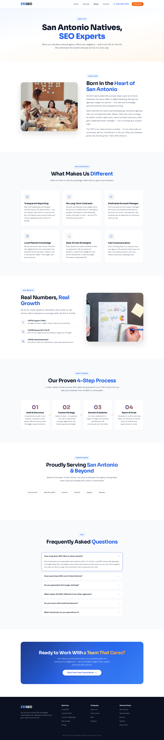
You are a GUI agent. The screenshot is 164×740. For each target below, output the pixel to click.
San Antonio (124, 709)
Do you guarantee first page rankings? (82, 588)
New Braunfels (125, 713)
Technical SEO (67, 713)
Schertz (122, 721)
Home (76, 4)
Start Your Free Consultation (82, 675)
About (96, 4)
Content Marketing (68, 717)
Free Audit (138, 4)
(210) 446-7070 (121, 4)
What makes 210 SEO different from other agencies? (82, 597)
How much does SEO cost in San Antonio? (82, 579)
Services (86, 4)
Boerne (122, 717)
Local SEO (65, 709)
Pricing (64, 725)
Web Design (66, 721)
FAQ (92, 717)
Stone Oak (123, 725)
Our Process (95, 713)
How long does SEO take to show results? (82, 559)
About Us (94, 709)
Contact (106, 4)
